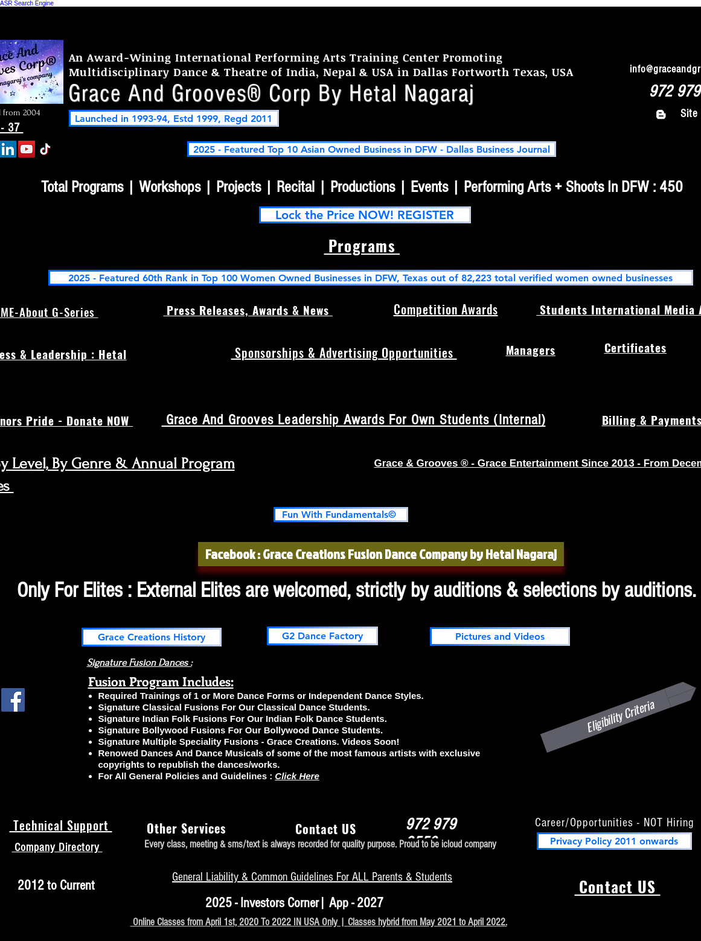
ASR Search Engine (27, 3)
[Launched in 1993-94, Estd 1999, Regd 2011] (174, 118)
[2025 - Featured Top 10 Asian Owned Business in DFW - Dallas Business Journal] (371, 149)
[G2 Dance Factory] (322, 636)
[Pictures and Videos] (500, 636)
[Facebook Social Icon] (13, 700)
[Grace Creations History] (152, 637)
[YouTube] (26, 149)
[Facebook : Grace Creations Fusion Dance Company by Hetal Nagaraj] (381, 554)
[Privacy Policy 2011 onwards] (614, 841)
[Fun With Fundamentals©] (341, 514)
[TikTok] (45, 149)
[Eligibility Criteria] (619, 715)
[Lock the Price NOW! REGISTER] (365, 214)
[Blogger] (661, 114)
